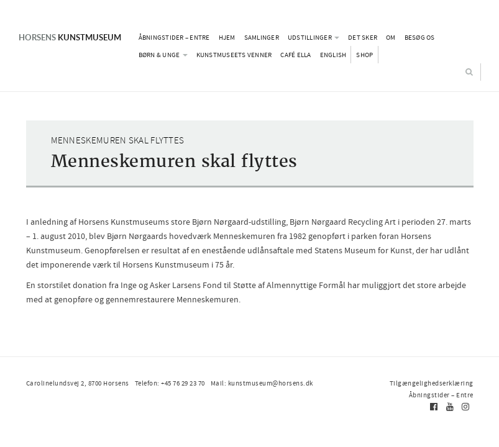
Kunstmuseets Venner (234, 54)
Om (391, 37)
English (333, 54)
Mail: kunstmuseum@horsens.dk (262, 383)
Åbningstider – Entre (174, 37)
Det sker (362, 37)
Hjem (227, 37)
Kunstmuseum (70, 37)
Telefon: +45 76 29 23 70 (170, 383)
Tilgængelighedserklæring (432, 383)
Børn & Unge (163, 54)
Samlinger (261, 37)
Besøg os (420, 37)
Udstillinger (313, 37)
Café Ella (295, 54)
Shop (364, 54)
